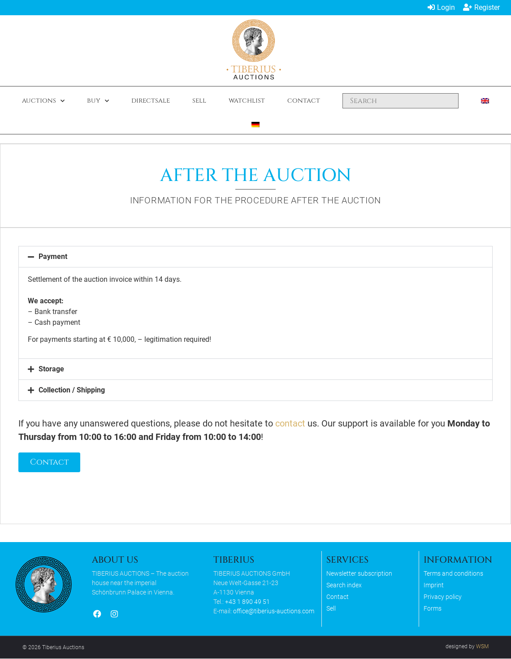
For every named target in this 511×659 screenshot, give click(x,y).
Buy (98, 101)
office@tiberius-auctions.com (273, 611)
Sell (199, 100)
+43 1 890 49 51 (247, 602)
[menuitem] (485, 100)
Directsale (150, 100)
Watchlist (247, 100)
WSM (482, 647)
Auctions (43, 101)
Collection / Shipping (72, 390)
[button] (255, 256)
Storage (52, 369)
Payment (53, 256)
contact (291, 423)
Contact (303, 100)
